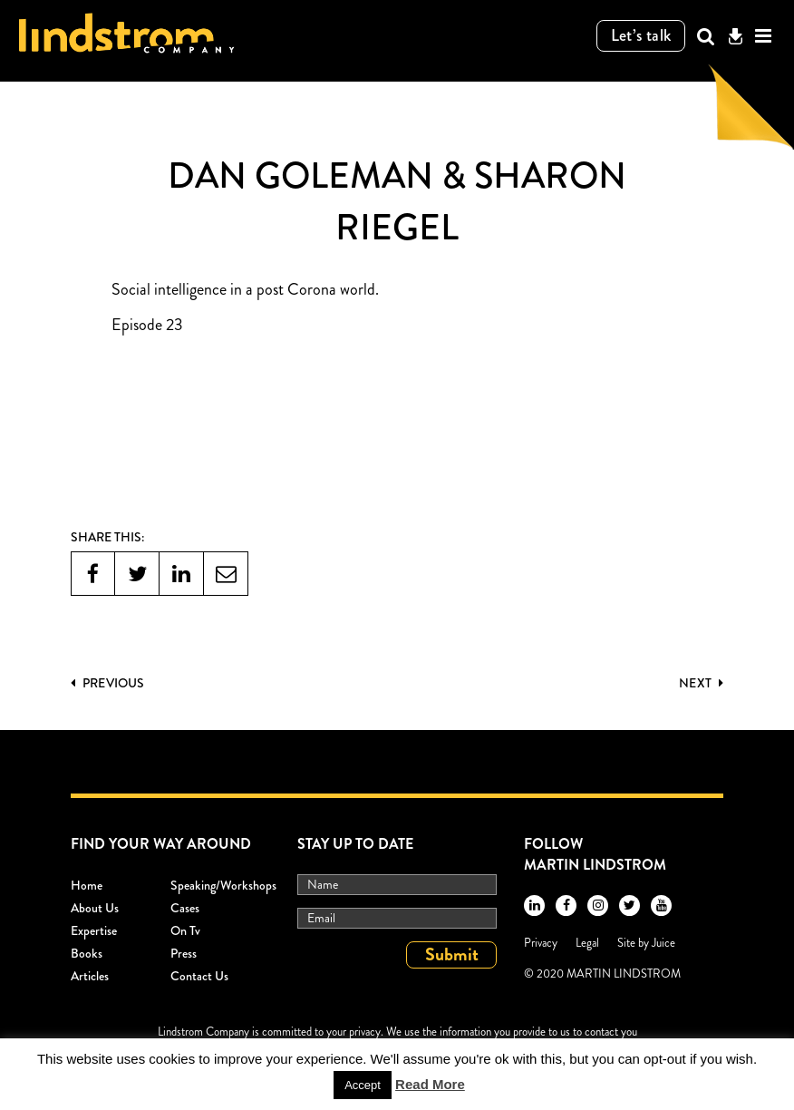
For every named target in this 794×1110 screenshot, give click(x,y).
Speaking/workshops (223, 885)
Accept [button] (362, 1085)
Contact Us (199, 976)
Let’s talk (641, 35)
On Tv (185, 930)
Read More (430, 1084)
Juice (663, 942)
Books (86, 953)
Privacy (540, 942)
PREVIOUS (107, 683)
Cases (184, 908)
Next (701, 683)
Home (86, 885)
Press (183, 953)
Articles (90, 976)
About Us (95, 908)
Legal (587, 942)
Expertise (94, 930)
